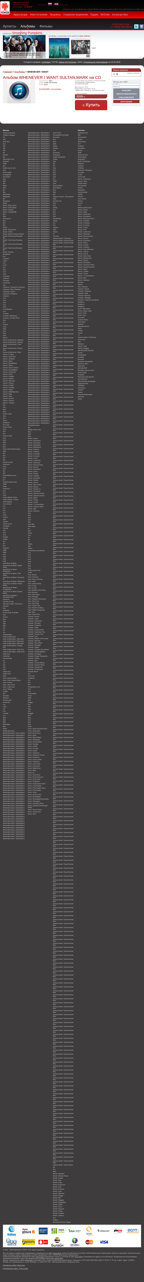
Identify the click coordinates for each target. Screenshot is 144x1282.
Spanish (81, 324)
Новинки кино (83, 133)
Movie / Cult (82, 229)
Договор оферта (87, 9)
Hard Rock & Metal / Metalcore (14, 581)
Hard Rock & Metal (9, 563)
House (5, 617)
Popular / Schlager (34, 654)
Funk (4, 515)
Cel (4, 267)
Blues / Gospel (8, 210)
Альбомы (28, 26)
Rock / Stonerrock (34, 812)
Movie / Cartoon (33, 449)
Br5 (4, 225)
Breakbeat (6, 254)
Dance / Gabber (8, 376)
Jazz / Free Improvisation (12, 680)
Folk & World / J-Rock (10, 499)
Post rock (31, 676)
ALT (79, 144)
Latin (4, 707)
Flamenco (6, 488)
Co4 (4, 300)
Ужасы (80, 392)
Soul (54, 183)
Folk (4, 495)
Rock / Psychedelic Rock (37, 788)
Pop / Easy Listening (35, 579)
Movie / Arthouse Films (86, 218)
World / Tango (58, 1211)
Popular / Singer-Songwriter (38, 656)
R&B (29, 698)
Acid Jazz (6, 141)
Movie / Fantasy (33, 476)
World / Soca (57, 1207)
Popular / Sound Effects (36, 663)
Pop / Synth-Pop (34, 614)
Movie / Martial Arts (84, 258)
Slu (54, 166)
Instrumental (7, 658)
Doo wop (6, 425)
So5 (54, 174)
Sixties (55, 159)
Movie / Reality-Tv (34, 489)
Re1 (29, 711)
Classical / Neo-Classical (12, 289)
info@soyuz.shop (120, 24)
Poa (29, 568)
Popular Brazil (33, 671)
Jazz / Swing (7, 689)
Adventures (82, 141)
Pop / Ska (31, 612)
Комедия (81, 375)
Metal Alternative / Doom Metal (14, 733)
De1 (4, 407)
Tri (54, 234)
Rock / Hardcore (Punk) (36, 755)
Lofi (4, 711)
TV (79, 335)
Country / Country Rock (11, 318)
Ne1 (29, 515)
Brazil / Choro (8, 232)
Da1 (4, 331)
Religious (81, 306)
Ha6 (4, 561)
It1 (4, 660)
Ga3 (4, 519)
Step (54, 199)
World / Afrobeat (58, 1174)
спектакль (81, 388)
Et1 (4, 471)
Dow (4, 429)
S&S (54, 144)
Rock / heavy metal (34, 759)
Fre (4, 510)
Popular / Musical (34, 641)
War (79, 342)
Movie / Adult (82, 212)
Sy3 (54, 214)
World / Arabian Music (60, 1176)
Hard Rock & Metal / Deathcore (10, 570)
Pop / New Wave (34, 594)
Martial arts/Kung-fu (85, 207)
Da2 (4, 333)
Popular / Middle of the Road (38, 638)
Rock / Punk (32, 792)
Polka (30, 572)
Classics (6, 296)
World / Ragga (58, 1196)
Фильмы (46, 26)
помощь (136, 73)
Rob (29, 724)
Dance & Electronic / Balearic (13, 340)
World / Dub (57, 1180)
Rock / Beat (32, 735)
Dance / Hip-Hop (9, 381)
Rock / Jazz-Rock (34, 764)
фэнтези (81, 397)
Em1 (4, 466)
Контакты (120, 9)
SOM (55, 181)
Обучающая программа (86, 381)
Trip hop (56, 236)
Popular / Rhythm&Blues (36, 652)
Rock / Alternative (34, 731)
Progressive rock (34, 687)
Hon (4, 615)
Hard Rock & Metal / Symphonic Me (10, 596)
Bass (4, 185)
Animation (81, 148)
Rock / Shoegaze (34, 801)
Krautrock (6, 702)
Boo (4, 214)
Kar (4, 693)
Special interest (83, 326)
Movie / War (32, 509)
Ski (54, 163)
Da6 (4, 335)
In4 (4, 632)
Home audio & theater (11, 612)
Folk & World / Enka (10, 497)
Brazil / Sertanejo (84, 161)
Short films (81, 322)
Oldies (30, 544)
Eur (4, 480)
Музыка (6, 130)
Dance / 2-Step (8, 354)
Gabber (5, 521)
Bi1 (4, 190)
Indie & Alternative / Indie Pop (13, 649)
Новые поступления (38, 14)
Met (4, 726)
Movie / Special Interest (36, 495)
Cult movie (81, 177)
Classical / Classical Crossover (14, 287)
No (29, 528)
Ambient (6, 161)
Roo (54, 139)
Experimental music (10, 482)
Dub (4, 442)
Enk (4, 469)
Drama (80, 188)
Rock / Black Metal (34, 737)
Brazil (5, 227)
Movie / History (33, 480)
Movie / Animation (34, 443)
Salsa (55, 146)
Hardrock (6, 599)
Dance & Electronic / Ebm (12, 352)
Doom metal (7, 427)
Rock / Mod (32, 770)
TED (54, 229)
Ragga (30, 702)
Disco (5, 420)
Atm (4, 170)
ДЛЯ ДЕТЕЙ (82, 368)
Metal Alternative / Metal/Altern (14, 735)
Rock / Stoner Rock (35, 809)
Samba (55, 148)
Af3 (4, 150)
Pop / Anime (32, 575)
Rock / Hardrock (33, 757)
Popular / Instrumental (35, 630)
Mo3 (29, 434)
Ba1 (4, 179)
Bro (4, 256)
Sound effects (58, 185)
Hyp (4, 621)
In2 (4, 630)
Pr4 (29, 685)
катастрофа (82, 372)
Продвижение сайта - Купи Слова (15, 1268)
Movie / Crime (33, 458)
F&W (4, 484)
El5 (4, 460)
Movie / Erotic (33, 471)
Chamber (6, 276)
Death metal (7, 414)
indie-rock (6, 654)
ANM (4, 163)
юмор (80, 399)
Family (80, 194)
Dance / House (8, 383)
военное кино (83, 364)
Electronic (6, 464)
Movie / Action (33, 438)
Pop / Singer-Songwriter (36, 610)
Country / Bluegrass (10, 316)
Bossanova (7, 218)
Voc (54, 1169)
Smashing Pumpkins (27, 33)
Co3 (4, 298)
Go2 (4, 535)
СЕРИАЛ (81, 386)
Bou (4, 221)
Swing (55, 207)
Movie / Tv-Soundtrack (36, 504)
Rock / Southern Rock (35, 803)
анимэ (80, 353)
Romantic (56, 137)
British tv (81, 163)
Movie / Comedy (34, 456)
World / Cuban (58, 1178)
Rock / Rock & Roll (34, 794)
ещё (93, 48)
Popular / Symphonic (35, 667)
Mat (4, 720)
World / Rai (57, 1198)
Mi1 (29, 427)
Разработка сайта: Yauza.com (14, 1265)
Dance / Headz (8, 378)
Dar (4, 405)
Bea (4, 188)
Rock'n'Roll (57, 133)
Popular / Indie (33, 627)
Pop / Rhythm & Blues (35, 608)
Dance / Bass (7, 361)
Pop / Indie (32, 581)
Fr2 (4, 508)
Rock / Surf (32, 814)
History (80, 201)
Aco (4, 144)
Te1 (54, 223)
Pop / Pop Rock (33, 603)
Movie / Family (33, 473)
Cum (4, 327)
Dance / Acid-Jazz (9, 357)
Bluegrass (6, 201)
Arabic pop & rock (9, 168)
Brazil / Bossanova (9, 229)
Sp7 (54, 194)
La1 (4, 704)
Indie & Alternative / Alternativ (13, 639)
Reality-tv (81, 304)
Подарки (94, 14)
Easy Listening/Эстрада (11, 449)
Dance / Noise (8, 389)
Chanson (6, 278)
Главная (7, 72)
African (5, 155)
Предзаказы (55, 14)
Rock (46, 84)
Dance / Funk (7, 374)
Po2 (29, 555)
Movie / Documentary (35, 465)
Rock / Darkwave (34, 740)
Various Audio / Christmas (62, 238)
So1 (54, 170)
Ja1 (4, 665)
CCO (4, 265)
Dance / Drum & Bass (10, 368)
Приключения (83, 383)
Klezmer (6, 698)
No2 (29, 531)
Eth (4, 473)
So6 (54, 177)
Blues (5, 203)
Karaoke (6, 696)
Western (81, 344)
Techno (55, 227)
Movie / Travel (33, 502)
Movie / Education (34, 469)
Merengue (6, 724)
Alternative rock (8, 159)
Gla (4, 530)
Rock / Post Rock (34, 775)
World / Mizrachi (58, 1193)
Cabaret (6, 258)
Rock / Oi (31, 773)
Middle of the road (34, 430)
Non (29, 535)
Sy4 (54, 216)
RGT (29, 715)
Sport (80, 328)
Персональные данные (105, 9)
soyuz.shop (57, 1253)
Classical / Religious (10, 294)
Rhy (29, 718)
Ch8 (4, 274)
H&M (4, 550)
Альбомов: (46, 62)
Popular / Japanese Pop (36, 632)
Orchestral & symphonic (36, 550)
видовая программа (85, 361)
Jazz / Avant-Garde (9, 678)
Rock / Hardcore (34, 753)
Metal (5, 729)
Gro (4, 546)
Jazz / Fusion (7, 682)
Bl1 (4, 199)
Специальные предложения (75, 14)
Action (80, 139)
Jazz (4, 676)
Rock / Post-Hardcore (35, 777)
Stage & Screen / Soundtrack (63, 196)
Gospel (5, 537)
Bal (4, 183)
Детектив (81, 366)
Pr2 (29, 680)
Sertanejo (56, 152)
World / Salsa (57, 1204)
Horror (80, 203)
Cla (4, 285)
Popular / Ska (32, 660)
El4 (4, 458)
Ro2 (29, 722)
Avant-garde (7, 172)
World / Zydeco (58, 1215)
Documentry (82, 185)
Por (29, 674)
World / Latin (57, 1191)
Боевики (81, 357)
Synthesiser (57, 218)
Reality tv (81, 302)
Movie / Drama (33, 467)
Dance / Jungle (8, 385)
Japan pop (6, 671)
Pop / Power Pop (34, 605)
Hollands (6, 610)
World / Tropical (58, 1213)
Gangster (6, 526)
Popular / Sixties (34, 658)
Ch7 (4, 272)
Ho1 (4, 608)
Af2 (4, 148)
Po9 (29, 566)
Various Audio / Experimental (63, 240)
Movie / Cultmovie (34, 460)
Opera (30, 548)
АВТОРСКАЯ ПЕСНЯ (85, 350)
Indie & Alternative (9, 637)
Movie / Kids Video (34, 484)
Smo (54, 168)
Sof (54, 179)
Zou (54, 1218)
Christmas (6, 283)
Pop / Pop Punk (33, 601)
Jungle (5, 691)
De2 (4, 409)
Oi (29, 542)
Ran (29, 707)
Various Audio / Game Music (63, 1165)
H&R (4, 552)
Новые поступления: (68, 62)
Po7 (29, 564)
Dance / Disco (8, 365)
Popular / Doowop (34, 623)
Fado (5, 486)
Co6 (4, 305)
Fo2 (4, 493)
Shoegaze (56, 155)
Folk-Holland (7, 502)
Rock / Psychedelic (34, 786)
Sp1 (54, 190)
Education (81, 190)
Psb (29, 691)
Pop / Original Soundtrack (37, 599)
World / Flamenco (59, 1185)
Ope (29, 546)
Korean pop (7, 700)
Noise (30, 533)
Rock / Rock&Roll (34, 797)
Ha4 (4, 557)
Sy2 (54, 212)
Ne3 (29, 517)
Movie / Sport (32, 498)
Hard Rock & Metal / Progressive (10, 588)
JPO (79, 205)
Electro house (8, 462)
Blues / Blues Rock (9, 205)
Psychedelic (32, 693)
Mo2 (29, 432)
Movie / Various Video (35, 506)
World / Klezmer (58, 1189)
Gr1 (4, 541)
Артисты (9, 26)
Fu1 (4, 513)
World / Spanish (58, 1209)
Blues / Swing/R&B (9, 212)
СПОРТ (80, 390)
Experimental (82, 192)
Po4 (29, 559)
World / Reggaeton (59, 1202)
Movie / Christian (34, 454)
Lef (4, 709)
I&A (4, 623)
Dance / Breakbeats (10, 363)
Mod (29, 436)
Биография (82, 355)
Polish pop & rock (34, 570)
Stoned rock (57, 201)
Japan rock (7, 674)
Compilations (7, 309)
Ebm (4, 451)
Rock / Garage (33, 744)
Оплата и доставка (71, 9)
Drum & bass (7, 436)
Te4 (54, 225)
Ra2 (29, 700)
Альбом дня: (7, 33)
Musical (80, 282)
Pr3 (29, 682)
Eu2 (4, 477)
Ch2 (4, 269)
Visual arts (81, 339)
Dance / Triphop (8, 403)
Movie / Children (34, 451)
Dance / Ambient (9, 359)
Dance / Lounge (8, 387)
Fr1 (4, 506)
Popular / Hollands (34, 625)
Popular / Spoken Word (36, 665)
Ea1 (4, 447)
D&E (4, 329)
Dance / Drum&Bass (10, 370)
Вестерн (81, 359)
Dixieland (6, 422)
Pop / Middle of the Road (37, 590)
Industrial (6, 656)
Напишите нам (131, 9)
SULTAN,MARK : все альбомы (50, 89)
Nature (80, 284)
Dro (4, 433)
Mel (4, 722)
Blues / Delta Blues (9, 207)
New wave (31, 526)
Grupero (6, 548)
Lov (4, 715)
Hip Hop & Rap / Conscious (12, 604)
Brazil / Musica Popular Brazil (13, 234)
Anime (80, 150)
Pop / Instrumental (34, 583)
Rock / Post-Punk (34, 779)
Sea (54, 150)
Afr (4, 152)
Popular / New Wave (35, 643)
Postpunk (31, 678)
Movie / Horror (33, 482)
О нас (141, 9)
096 (79, 135)
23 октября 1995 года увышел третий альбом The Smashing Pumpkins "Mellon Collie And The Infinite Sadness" (22, 55)
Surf (54, 203)
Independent (7, 634)
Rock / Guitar (32, 751)
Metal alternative (9, 731)
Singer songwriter (59, 157)
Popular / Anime (33, 616)
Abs (4, 139)
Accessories (82, 137)
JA (4, 137)
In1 (4, 628)
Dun (4, 444)
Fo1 (4, 491)
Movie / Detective (34, 462)
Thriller (80, 331)
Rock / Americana (34, 733)
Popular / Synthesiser (35, 669)
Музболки (105, 14)
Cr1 (4, 322)
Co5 (4, 302)
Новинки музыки (9, 133)
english (61, 5)
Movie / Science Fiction (36, 493)
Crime (80, 174)
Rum (54, 141)
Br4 (4, 223)
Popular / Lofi (32, 636)
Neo (29, 522)
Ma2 (4, 718)
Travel (80, 333)
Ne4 (29, 520)
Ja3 (4, 669)
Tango (55, 221)
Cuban (5, 324)
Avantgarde (7, 174)
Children (81, 168)
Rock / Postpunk (34, 781)
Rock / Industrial (33, 762)
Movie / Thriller (33, 500)
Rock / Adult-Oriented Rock (37, 729)
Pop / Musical (32, 592)
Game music (7, 524)
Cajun (5, 261)
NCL (29, 513)
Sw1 (54, 205)
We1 (54, 1171)
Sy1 (54, 210)
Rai (29, 704)
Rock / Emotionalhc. (35, 742)
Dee (4, 416)
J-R (4, 663)
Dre (4, 431)
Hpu (4, 619)
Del (4, 418)
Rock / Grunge (33, 748)
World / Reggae (58, 1200)
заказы (129, 73)
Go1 (4, 532)
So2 (54, 172)
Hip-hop (6, 606)
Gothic (5, 539)
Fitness (80, 196)
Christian (6, 280)
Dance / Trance (8, 400)
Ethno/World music (9, 475)
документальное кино (86, 370)
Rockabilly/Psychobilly (61, 135)
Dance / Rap (7, 394)
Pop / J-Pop (32, 586)
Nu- (29, 539)
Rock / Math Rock (34, 768)
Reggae (31, 713)
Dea (4, 411)
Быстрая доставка (120, 14)
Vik (54, 1167)
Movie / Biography (34, 445)
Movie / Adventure (34, 441)
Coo (4, 311)
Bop (4, 216)
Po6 (29, 561)
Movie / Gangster (34, 478)
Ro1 (29, 720)
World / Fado (57, 1182)
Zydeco (55, 1220)
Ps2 (29, 689)
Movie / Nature (33, 487)
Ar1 (4, 166)
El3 (4, 455)
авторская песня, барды (62, 1222)
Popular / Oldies (33, 647)
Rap (29, 709)
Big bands (6, 194)
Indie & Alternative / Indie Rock (14, 652)
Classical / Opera (9, 291)
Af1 (4, 146)
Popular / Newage (34, 645)
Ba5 (4, 181)
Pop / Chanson (33, 577)
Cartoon (81, 166)
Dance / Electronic (9, 372)
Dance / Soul (7, 396)
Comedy (81, 172)
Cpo (4, 320)
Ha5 (4, 559)
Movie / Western (33, 511)
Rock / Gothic (32, 746)
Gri (4, 543)
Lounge (5, 713)
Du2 (4, 438)
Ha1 (4, 554)
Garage (5, 528)
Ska (54, 161)
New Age (31, 524)
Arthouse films (83, 155)
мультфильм (82, 379)
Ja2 (4, 667)
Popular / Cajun (33, 619)
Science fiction (83, 320)
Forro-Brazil (7, 504)
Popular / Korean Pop (35, 634)
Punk (30, 696)
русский (45, 5)
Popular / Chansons (35, 621)
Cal (4, 263)
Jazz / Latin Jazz (9, 687)
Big (4, 192)
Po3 (29, 557)
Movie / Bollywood (34, 447)
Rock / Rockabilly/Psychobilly (38, 799)
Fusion (5, 517)
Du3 (4, 440)
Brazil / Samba (8, 252)
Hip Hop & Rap (8, 601)
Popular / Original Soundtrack (38, 649)
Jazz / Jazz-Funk (9, 685)
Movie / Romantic (34, 491)
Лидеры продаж (20, 14)
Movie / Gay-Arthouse (85, 249)
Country (6, 313)
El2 (4, 453)
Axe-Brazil (6, 177)
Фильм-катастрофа (85, 394)
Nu (29, 537)
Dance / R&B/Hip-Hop (11, 392)
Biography (6, 196)
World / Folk (57, 1187)
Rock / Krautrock (34, 766)
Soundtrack (57, 188)
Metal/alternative (34, 425)
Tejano (55, 232)
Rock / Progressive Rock (36, 784)
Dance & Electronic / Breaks (13, 342)
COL (4, 307)
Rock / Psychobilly (34, 790)
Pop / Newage (33, 597)
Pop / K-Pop (32, 588)
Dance (5, 338)
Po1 (29, 553)
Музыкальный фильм (86, 377)
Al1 (4, 157)
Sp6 (54, 192)
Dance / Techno (8, 398)
